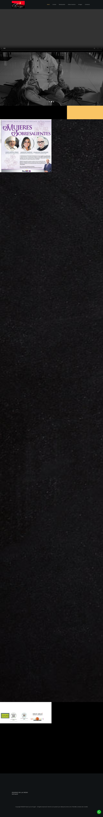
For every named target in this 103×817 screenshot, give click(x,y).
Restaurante (62, 4)
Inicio (48, 4)
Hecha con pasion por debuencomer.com (59, 807)
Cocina (54, 4)
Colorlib (86, 807)
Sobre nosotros (71, 4)
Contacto (87, 4)
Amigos (80, 4)
